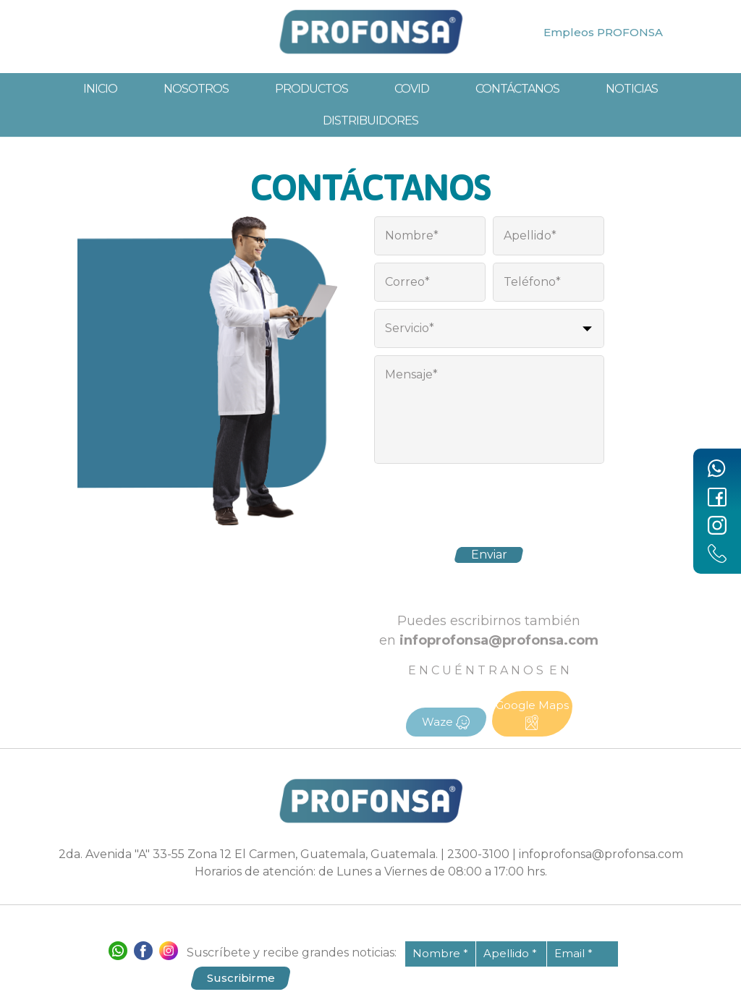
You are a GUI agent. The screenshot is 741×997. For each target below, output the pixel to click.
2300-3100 (478, 854)
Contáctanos (517, 115)
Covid (411, 115)
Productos (311, 115)
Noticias (632, 115)
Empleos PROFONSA (603, 32)
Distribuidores (370, 146)
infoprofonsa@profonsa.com (601, 854)
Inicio (100, 115)
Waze (446, 722)
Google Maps (532, 714)
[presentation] (489, 499)
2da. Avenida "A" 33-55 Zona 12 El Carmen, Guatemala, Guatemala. (248, 854)
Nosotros (196, 115)
